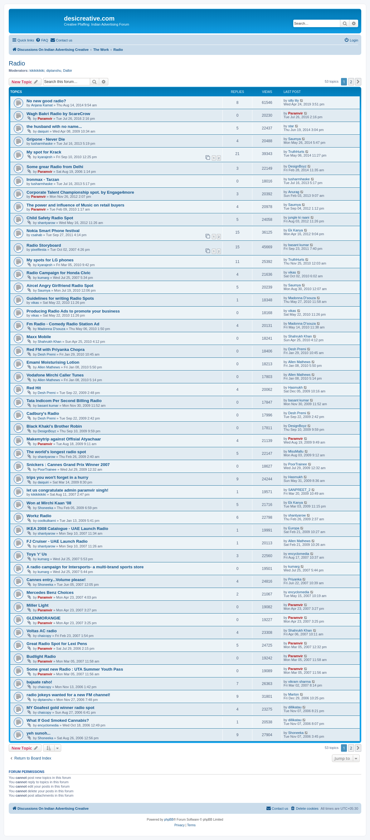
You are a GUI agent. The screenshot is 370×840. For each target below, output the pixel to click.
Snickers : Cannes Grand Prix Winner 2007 (68, 464)
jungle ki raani (298, 217)
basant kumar (298, 245)
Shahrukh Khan (49, 341)
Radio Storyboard (44, 245)
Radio (17, 63)
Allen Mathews (49, 367)
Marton (293, 694)
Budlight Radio (41, 656)
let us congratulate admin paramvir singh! (67, 490)
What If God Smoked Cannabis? (58, 720)
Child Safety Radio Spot (50, 218)
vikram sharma (299, 681)
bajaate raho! (39, 682)
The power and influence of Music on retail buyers (75, 205)
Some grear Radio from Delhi (55, 166)
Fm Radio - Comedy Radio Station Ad (63, 324)
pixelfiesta (38, 249)
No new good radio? (46, 101)
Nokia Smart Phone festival (53, 230)
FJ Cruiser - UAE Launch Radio (57, 541)
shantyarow (46, 223)
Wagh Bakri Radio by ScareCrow (58, 113)
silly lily (293, 100)
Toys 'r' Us (37, 554)
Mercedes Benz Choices (50, 592)
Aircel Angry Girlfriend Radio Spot (60, 285)
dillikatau (295, 707)
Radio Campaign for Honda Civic (58, 272)
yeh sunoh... (39, 733)
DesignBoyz (297, 166)
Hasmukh (295, 387)
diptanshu (53, 70)
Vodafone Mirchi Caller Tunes (55, 375)
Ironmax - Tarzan (43, 179)
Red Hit (34, 388)
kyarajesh (45, 157)
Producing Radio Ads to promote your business (73, 311)
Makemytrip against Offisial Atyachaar (64, 439)
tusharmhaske (42, 143)
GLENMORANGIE (44, 618)
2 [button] (351, 82)
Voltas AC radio (42, 631)
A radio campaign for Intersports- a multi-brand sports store (85, 567)
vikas (292, 272)
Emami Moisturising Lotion (53, 362)
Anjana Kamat (42, 105)
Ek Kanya (295, 230)
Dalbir (67, 70)
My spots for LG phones (50, 260)
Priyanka (295, 579)
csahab (36, 235)
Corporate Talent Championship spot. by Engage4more (80, 192)
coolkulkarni (47, 520)
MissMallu (296, 451)
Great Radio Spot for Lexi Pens (57, 643)
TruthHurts (296, 151)
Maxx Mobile (39, 336)
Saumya (294, 139)
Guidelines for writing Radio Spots (60, 298)
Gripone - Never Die (46, 139)
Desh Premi (47, 354)
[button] (358, 81)
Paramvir (45, 118)
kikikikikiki (37, 70)
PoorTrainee (47, 469)
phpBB (168, 819)
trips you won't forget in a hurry (57, 477)
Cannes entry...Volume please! (56, 579)
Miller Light (37, 605)
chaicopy (44, 636)
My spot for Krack (44, 152)
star (291, 126)
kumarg (43, 277)
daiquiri (43, 131)
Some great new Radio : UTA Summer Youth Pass (75, 669)
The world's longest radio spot (56, 451)
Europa (293, 528)
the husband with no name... (54, 126)
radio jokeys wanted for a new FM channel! (68, 694)
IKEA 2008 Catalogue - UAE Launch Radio (67, 528)
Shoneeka (45, 508)
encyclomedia (298, 554)
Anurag (293, 192)
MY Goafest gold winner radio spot (60, 707)
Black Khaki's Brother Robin (54, 426)
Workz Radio (39, 515)
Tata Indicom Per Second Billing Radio (64, 400)
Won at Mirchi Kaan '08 (49, 503)
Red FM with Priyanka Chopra (56, 349)
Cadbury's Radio (43, 413)
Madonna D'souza (302, 298)
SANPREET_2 (299, 490)
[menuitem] (42, 40)
